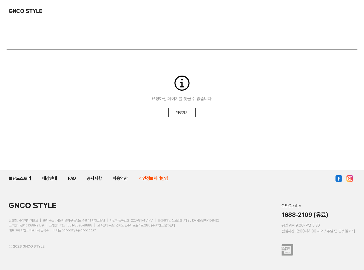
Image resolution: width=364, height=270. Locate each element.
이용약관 (120, 178)
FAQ (72, 178)
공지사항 (94, 178)
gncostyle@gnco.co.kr (79, 230)
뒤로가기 (182, 112)
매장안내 (49, 178)
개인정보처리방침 (154, 178)
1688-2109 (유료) (304, 214)
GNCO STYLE (25, 11)
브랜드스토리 (20, 178)
